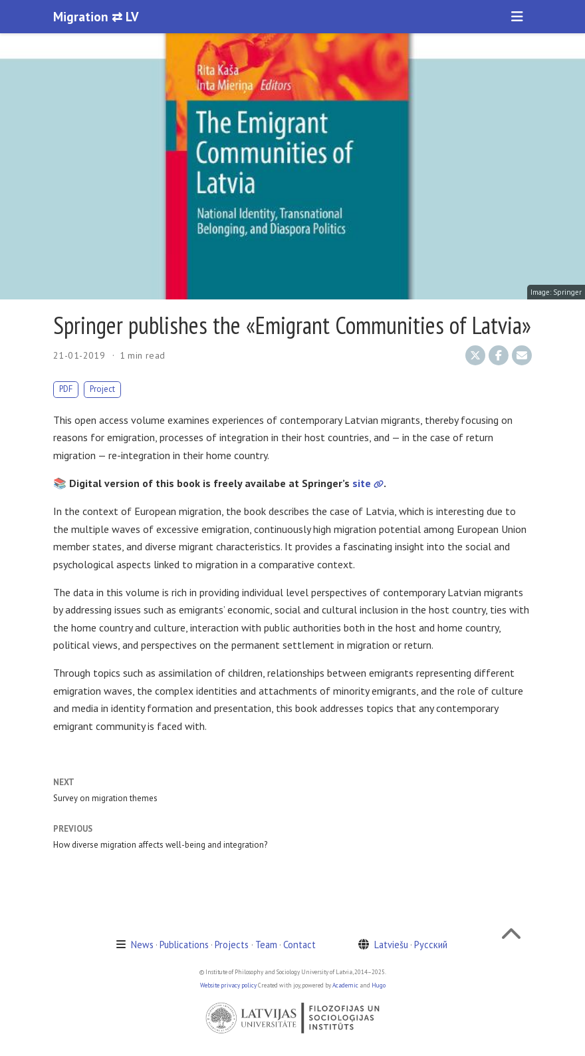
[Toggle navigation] (517, 17)
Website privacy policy (228, 985)
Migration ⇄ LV (96, 16)
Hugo (379, 985)
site (368, 483)
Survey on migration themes (105, 798)
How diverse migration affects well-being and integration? (160, 844)
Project (102, 389)
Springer (567, 292)
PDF (65, 389)
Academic (345, 985)
